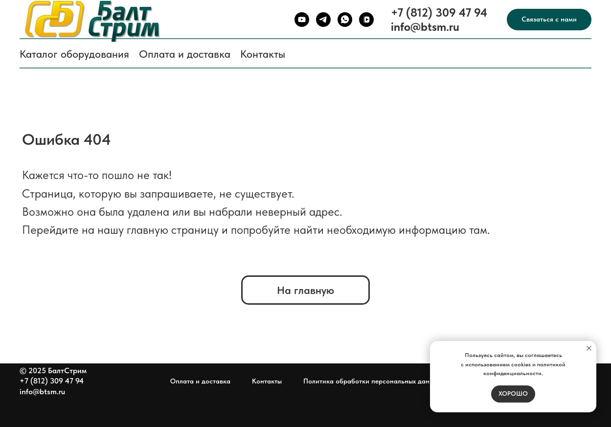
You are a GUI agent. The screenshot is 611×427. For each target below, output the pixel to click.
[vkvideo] (366, 19)
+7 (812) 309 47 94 (439, 12)
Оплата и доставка (184, 53)
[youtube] (301, 19)
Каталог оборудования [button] (74, 53)
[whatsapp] (345, 19)
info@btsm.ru (425, 27)
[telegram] (323, 19)
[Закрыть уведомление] (589, 348)
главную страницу (173, 230)
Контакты (262, 53)
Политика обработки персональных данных (372, 381)
